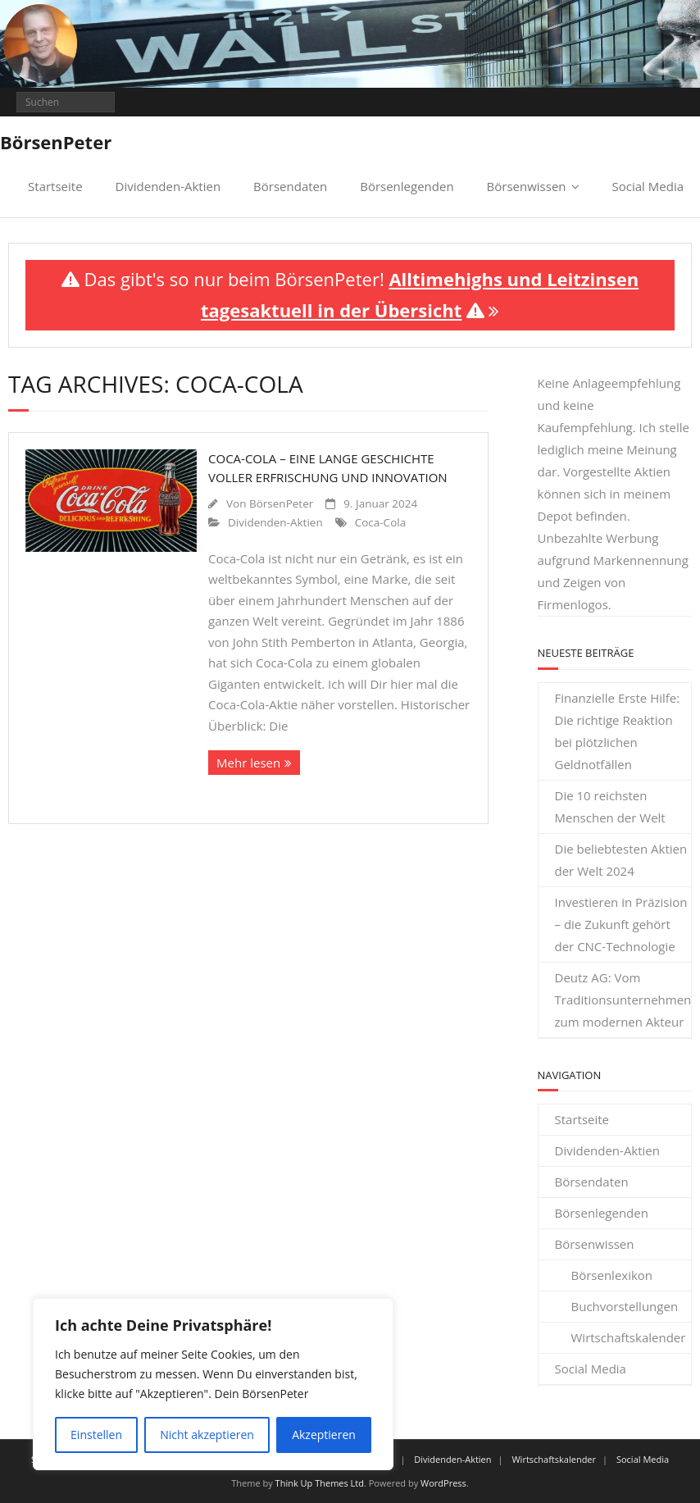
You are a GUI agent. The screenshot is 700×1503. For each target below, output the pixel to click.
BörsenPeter (281, 503)
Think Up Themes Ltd (319, 1483)
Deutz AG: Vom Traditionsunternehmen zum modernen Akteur (623, 999)
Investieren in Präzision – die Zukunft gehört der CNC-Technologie (621, 924)
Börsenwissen (526, 186)
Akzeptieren (324, 1434)
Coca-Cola (380, 522)
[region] (213, 1384)
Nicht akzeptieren (207, 1434)
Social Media (648, 186)
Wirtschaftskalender (628, 1337)
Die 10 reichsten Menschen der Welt (610, 806)
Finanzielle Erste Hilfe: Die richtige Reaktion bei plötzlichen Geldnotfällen (617, 731)
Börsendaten (290, 186)
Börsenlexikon (612, 1275)
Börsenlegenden (406, 186)
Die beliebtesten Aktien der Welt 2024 (621, 859)
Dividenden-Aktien (168, 186)
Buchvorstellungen (625, 1306)
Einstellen (96, 1434)
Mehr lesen (248, 762)
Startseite (55, 186)
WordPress (443, 1483)
